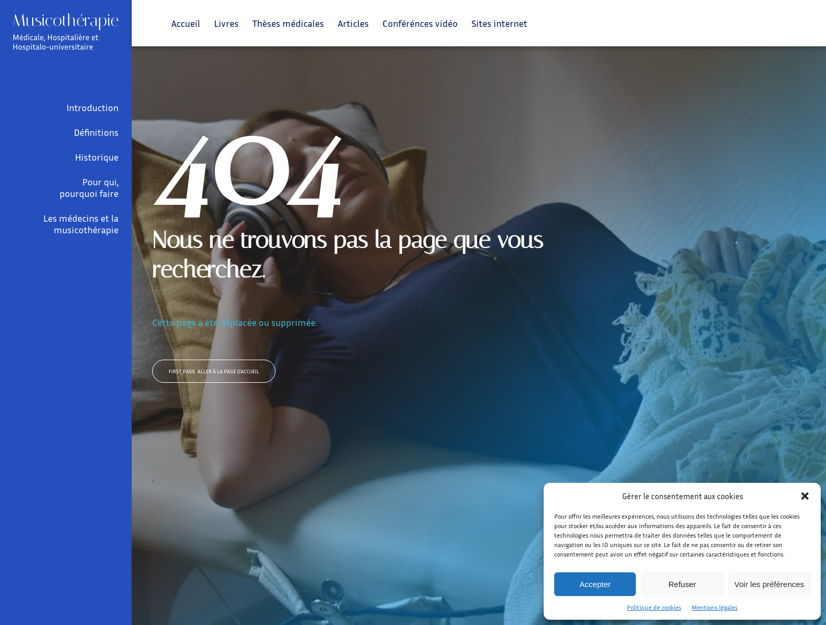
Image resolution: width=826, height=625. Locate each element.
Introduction (92, 107)
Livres (226, 23)
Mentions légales (715, 607)
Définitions (96, 132)
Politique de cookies (654, 607)
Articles (353, 23)
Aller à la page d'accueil (214, 371)
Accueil (185, 23)
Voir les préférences (769, 584)
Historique (97, 157)
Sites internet (499, 23)
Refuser (682, 584)
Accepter (595, 584)
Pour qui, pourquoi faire (89, 187)
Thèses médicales (288, 23)
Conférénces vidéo (420, 23)
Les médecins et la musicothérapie (81, 223)
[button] (805, 496)
